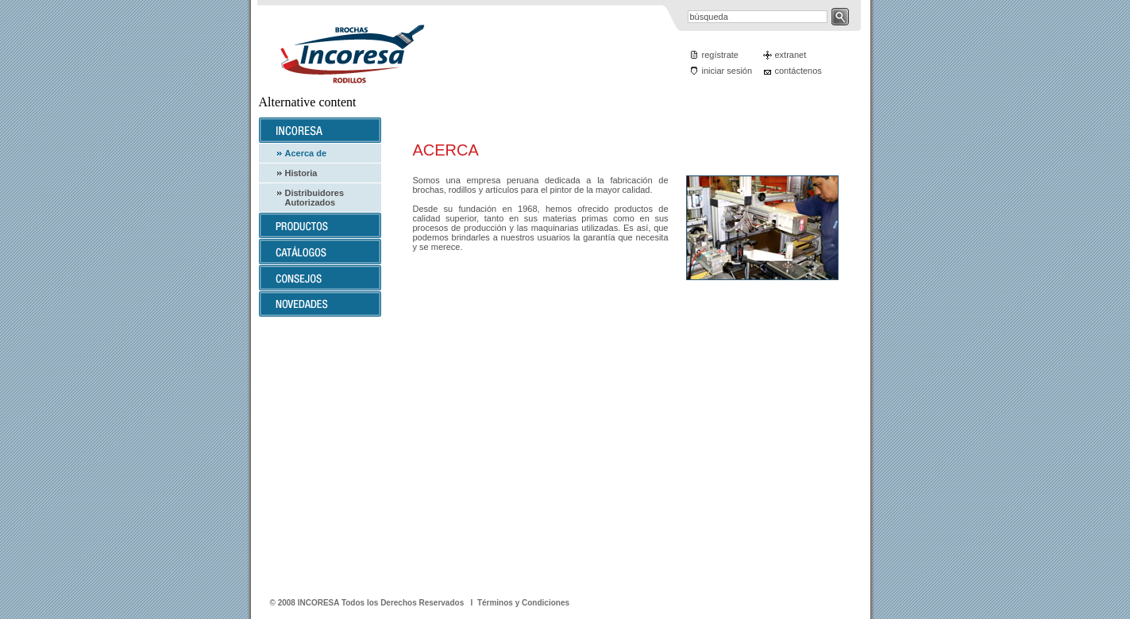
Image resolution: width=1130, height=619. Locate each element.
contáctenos (798, 70)
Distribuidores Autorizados (315, 197)
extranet (791, 55)
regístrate (720, 55)
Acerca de (306, 153)
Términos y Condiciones (523, 602)
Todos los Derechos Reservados (403, 602)
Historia (301, 173)
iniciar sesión (727, 70)
